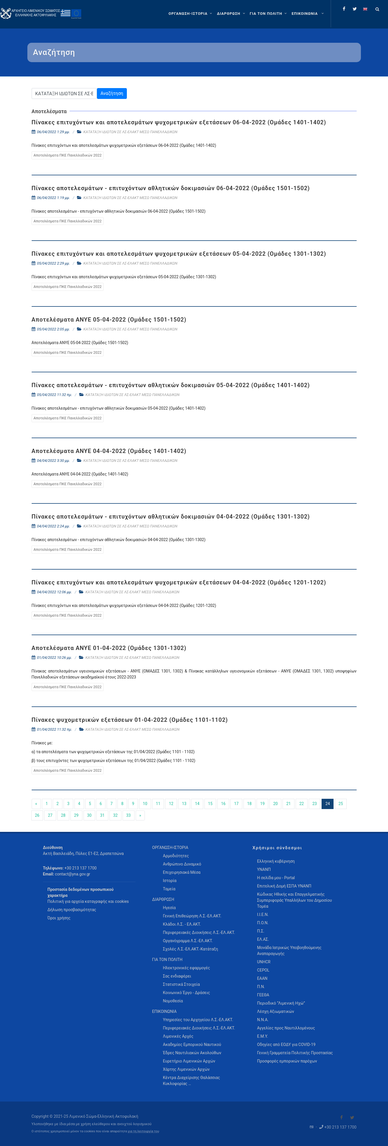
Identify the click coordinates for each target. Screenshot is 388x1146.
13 (184, 803)
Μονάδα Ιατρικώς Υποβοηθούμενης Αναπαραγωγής (289, 950)
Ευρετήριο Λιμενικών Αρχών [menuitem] (189, 1061)
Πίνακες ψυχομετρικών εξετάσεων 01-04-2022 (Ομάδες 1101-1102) (130, 719)
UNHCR (264, 962)
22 (301, 803)
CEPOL (263, 970)
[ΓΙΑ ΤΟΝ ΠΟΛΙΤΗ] (269, 13)
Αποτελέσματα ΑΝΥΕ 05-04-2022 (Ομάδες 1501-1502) (109, 319)
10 (145, 803)
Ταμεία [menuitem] (169, 889)
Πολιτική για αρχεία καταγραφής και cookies (88, 901)
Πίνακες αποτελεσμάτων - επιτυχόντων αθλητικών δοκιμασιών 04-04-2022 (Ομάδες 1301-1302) (171, 516)
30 (89, 815)
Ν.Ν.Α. (263, 1019)
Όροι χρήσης (59, 918)
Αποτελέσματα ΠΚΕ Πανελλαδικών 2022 (68, 155)
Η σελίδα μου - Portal (276, 877)
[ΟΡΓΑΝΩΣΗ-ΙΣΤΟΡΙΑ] (191, 13)
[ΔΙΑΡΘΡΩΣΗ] (232, 13)
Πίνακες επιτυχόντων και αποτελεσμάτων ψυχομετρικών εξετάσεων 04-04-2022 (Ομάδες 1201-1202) (179, 582)
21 (288, 803)
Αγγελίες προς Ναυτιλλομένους (286, 1028)
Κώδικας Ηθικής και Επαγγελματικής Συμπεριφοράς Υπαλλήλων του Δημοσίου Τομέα (294, 900)
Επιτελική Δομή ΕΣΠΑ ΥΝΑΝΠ (284, 886)
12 (171, 803)
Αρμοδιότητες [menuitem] (176, 856)
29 (76, 815)
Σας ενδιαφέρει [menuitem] (177, 976)
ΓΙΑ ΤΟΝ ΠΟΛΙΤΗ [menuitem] (167, 959)
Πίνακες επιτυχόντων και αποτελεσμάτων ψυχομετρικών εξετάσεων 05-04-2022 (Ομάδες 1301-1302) (179, 253)
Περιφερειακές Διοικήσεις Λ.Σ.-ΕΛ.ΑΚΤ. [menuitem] (199, 932)
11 (158, 803)
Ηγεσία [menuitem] (169, 907)
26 (37, 815)
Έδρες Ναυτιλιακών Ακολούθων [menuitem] (192, 1052)
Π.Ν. (261, 986)
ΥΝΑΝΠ (264, 869)
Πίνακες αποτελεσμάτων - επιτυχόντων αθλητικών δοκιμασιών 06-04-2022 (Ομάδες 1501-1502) (171, 188)
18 (249, 803)
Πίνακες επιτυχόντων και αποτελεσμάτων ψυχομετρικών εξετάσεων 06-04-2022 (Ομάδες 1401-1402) (179, 122)
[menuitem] (308, 13)
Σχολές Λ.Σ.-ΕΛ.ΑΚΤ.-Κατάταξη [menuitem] (190, 949)
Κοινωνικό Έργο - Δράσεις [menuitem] (186, 992)
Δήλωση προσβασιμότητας (72, 909)
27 (50, 815)
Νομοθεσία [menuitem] (173, 1001)
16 (223, 803)
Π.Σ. (260, 931)
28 (63, 815)
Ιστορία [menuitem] (169, 880)
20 (275, 803)
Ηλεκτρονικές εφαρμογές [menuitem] (186, 968)
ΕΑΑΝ (262, 978)
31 (102, 815)
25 (340, 803)
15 (210, 803)
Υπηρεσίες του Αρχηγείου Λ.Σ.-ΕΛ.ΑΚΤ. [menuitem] (198, 1019)
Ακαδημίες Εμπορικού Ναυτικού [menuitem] (192, 1044)
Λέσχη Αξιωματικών (275, 1011)
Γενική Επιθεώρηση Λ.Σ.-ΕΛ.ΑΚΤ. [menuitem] (192, 916)
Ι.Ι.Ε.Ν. (263, 914)
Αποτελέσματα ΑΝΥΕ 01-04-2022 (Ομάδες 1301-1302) (109, 648)
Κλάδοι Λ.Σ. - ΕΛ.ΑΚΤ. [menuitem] (182, 924)
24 (327, 803)
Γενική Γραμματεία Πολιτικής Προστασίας (295, 1052)
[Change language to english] (365, 8)
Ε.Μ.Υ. (262, 1036)
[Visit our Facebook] (341, 1117)
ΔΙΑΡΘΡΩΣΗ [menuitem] (163, 899)
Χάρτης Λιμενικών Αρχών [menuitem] (186, 1069)
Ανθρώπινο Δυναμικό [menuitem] (182, 864)
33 (128, 815)
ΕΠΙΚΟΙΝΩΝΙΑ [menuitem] (164, 1011)
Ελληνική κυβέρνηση (276, 861)
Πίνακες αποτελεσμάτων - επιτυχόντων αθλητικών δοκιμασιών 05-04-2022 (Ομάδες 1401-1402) (171, 385)
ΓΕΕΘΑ (263, 995)
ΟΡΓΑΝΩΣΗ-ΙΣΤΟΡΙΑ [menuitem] (170, 847)
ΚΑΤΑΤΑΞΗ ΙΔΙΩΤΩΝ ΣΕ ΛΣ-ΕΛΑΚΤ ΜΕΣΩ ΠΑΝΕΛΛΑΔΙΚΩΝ (131, 132)
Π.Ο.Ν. (263, 923)
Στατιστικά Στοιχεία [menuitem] (181, 984)
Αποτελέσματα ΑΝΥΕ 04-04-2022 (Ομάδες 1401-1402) (109, 451)
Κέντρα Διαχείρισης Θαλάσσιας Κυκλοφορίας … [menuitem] (191, 1080)
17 (236, 803)
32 (115, 815)
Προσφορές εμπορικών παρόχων (287, 1061)
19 (262, 803)
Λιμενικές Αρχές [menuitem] (178, 1036)
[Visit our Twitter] (352, 1117)
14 (197, 803)
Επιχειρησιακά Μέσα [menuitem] (182, 872)
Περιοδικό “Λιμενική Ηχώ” (281, 1003)
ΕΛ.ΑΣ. (263, 939)
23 (314, 803)
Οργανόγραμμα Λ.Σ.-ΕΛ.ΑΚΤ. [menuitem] (188, 940)
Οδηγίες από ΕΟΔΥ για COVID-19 (286, 1044)
